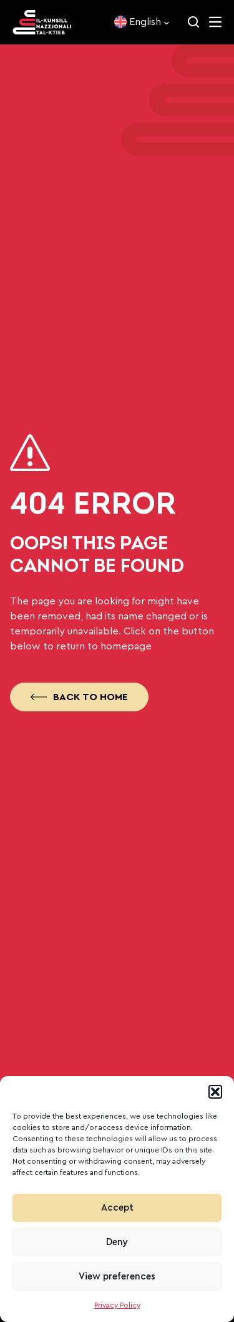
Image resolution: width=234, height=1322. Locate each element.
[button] (215, 1092)
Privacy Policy (117, 1305)
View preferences (117, 1276)
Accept (117, 1208)
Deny (117, 1242)
